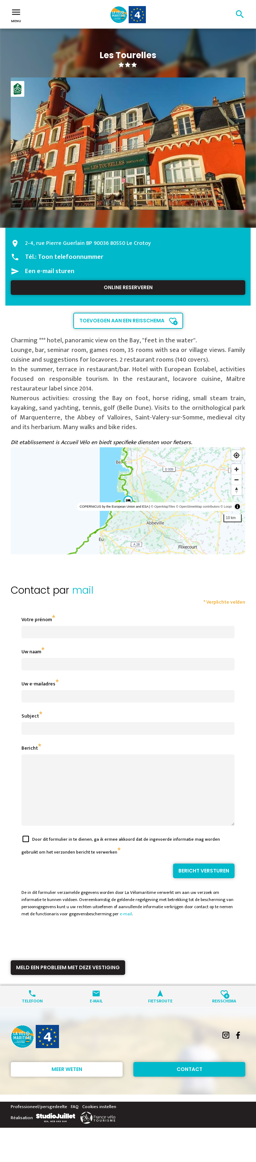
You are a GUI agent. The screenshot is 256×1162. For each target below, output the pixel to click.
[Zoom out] (236, 479)
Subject (30, 716)
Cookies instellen (99, 1119)
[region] (128, 500)
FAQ (75, 1119)
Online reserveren (128, 287)
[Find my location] (236, 455)
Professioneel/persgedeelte (39, 1119)
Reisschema (224, 1013)
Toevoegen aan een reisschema (121, 320)
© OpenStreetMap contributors (198, 506)
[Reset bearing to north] (236, 490)
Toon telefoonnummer (70, 257)
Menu (16, 15)
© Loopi (226, 506)
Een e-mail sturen (49, 271)
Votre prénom (36, 619)
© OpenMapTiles (163, 506)
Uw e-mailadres (38, 684)
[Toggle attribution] (237, 506)
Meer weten (66, 1082)
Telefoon (32, 1013)
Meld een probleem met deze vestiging (68, 980)
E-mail (96, 1013)
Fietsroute (160, 1013)
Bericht (29, 748)
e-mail (126, 926)
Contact (189, 1082)
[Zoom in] (236, 469)
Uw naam (31, 652)
